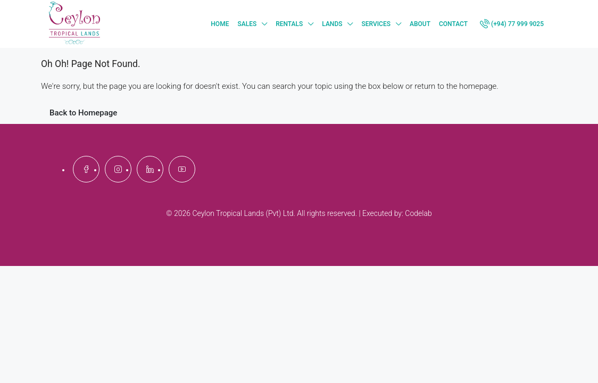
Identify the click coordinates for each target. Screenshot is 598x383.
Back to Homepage (83, 113)
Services (376, 24)
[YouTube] (182, 169)
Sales (246, 24)
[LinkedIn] (150, 169)
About (420, 24)
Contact (453, 24)
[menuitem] (514, 24)
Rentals (289, 24)
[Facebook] (86, 169)
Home (220, 24)
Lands (332, 24)
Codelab (418, 213)
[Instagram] (118, 169)
